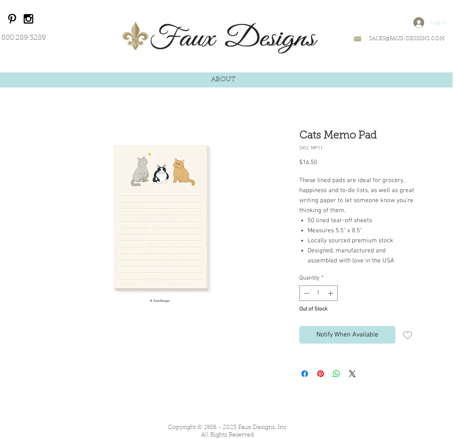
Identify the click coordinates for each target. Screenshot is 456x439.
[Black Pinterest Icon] (12, 19)
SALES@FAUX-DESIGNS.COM (407, 38)
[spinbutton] (318, 293)
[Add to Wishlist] (407, 335)
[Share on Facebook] (305, 374)
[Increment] (331, 293)
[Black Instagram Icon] (28, 19)
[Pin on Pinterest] (321, 374)
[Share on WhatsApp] (336, 374)
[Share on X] (352, 374)
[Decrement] (306, 293)
